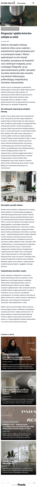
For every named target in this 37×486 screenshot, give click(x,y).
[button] (34, 172)
